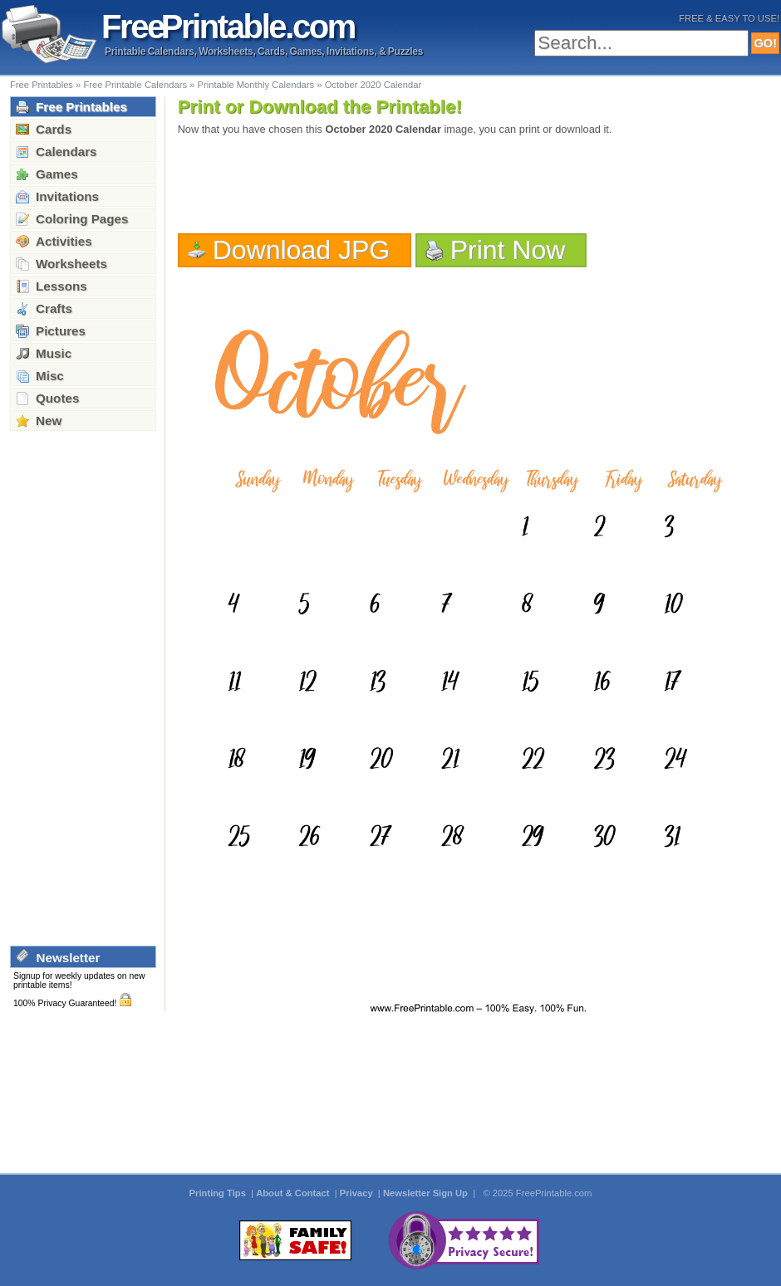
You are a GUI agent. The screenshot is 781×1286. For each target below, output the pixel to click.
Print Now (508, 250)
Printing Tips (218, 1193)
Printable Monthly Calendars (255, 85)
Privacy (358, 1193)
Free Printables (41, 85)
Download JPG (301, 250)
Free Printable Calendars (135, 85)
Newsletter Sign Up (426, 1193)
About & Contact (294, 1193)
